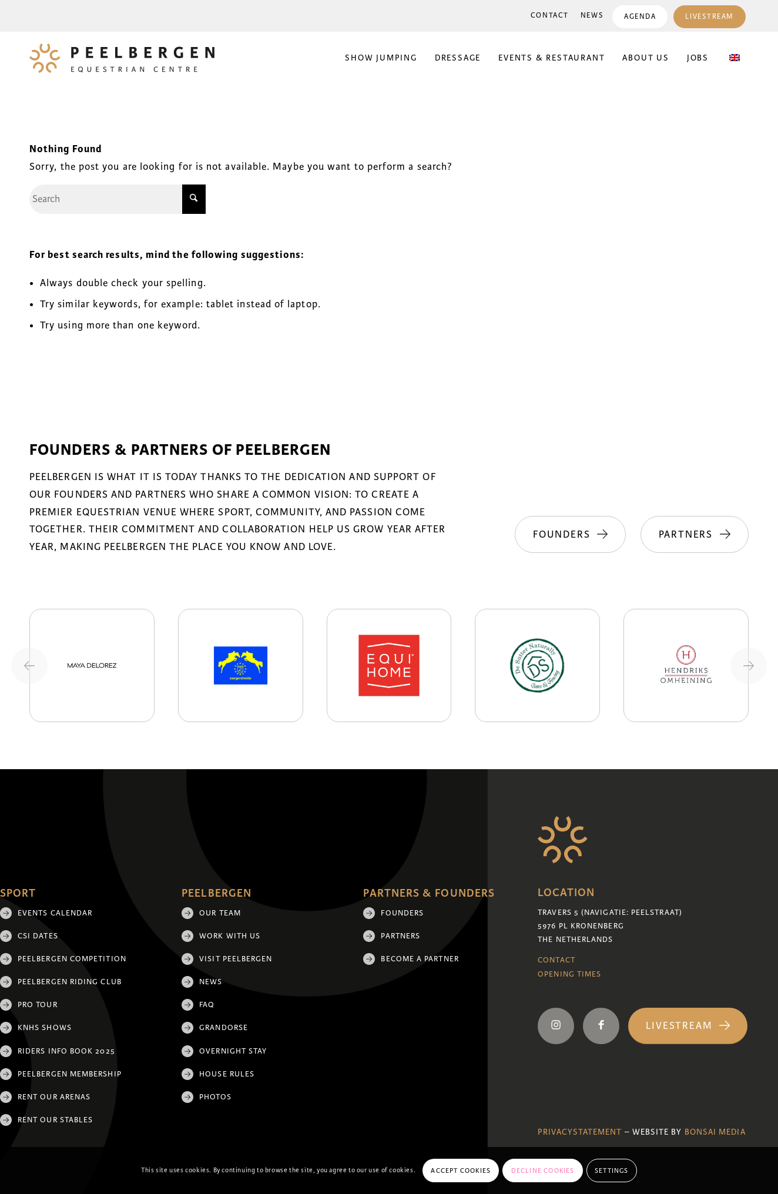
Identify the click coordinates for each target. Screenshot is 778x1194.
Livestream (709, 16)
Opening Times (569, 974)
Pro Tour (38, 1004)
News (592, 15)
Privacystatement (580, 1132)
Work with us (229, 936)
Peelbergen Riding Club (70, 982)
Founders (402, 913)
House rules (226, 1074)
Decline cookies (543, 1170)
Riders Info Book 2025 (66, 1051)
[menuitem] (550, 16)
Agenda (640, 16)
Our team (220, 913)
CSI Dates (38, 936)
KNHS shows (45, 1027)
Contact (550, 15)
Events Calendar (55, 913)
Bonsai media (715, 1132)
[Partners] (694, 535)
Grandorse (223, 1027)
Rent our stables (55, 1120)
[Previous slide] (29, 666)
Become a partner (419, 959)
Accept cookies (461, 1170)
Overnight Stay (233, 1051)
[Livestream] (687, 1026)
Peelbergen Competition (72, 959)
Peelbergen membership (70, 1074)
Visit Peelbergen (235, 959)
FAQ (206, 1004)
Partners (400, 936)
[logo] (121, 58)
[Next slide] (748, 666)
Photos (215, 1097)
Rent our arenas (54, 1097)
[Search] (117, 199)
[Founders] (569, 535)
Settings (612, 1170)
